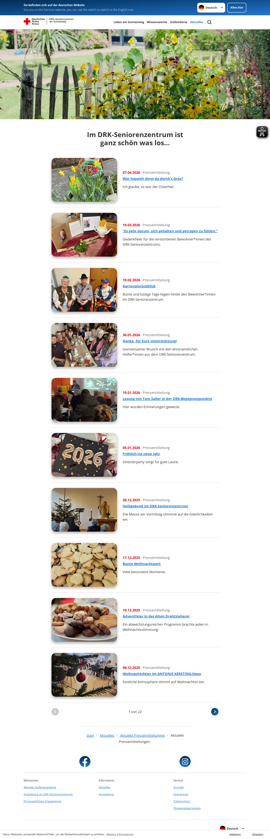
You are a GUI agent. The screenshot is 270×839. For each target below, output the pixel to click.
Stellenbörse (178, 22)
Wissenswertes (157, 22)
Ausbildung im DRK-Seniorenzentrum (48, 794)
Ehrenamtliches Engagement (42, 801)
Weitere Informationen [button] (120, 834)
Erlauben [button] (257, 834)
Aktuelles (196, 22)
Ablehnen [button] (235, 834)
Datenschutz (181, 801)
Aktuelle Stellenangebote (40, 787)
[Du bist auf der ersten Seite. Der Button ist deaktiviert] (55, 711)
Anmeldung (106, 794)
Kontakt (178, 787)
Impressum (180, 794)
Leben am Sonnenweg (129, 22)
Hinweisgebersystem (187, 808)
